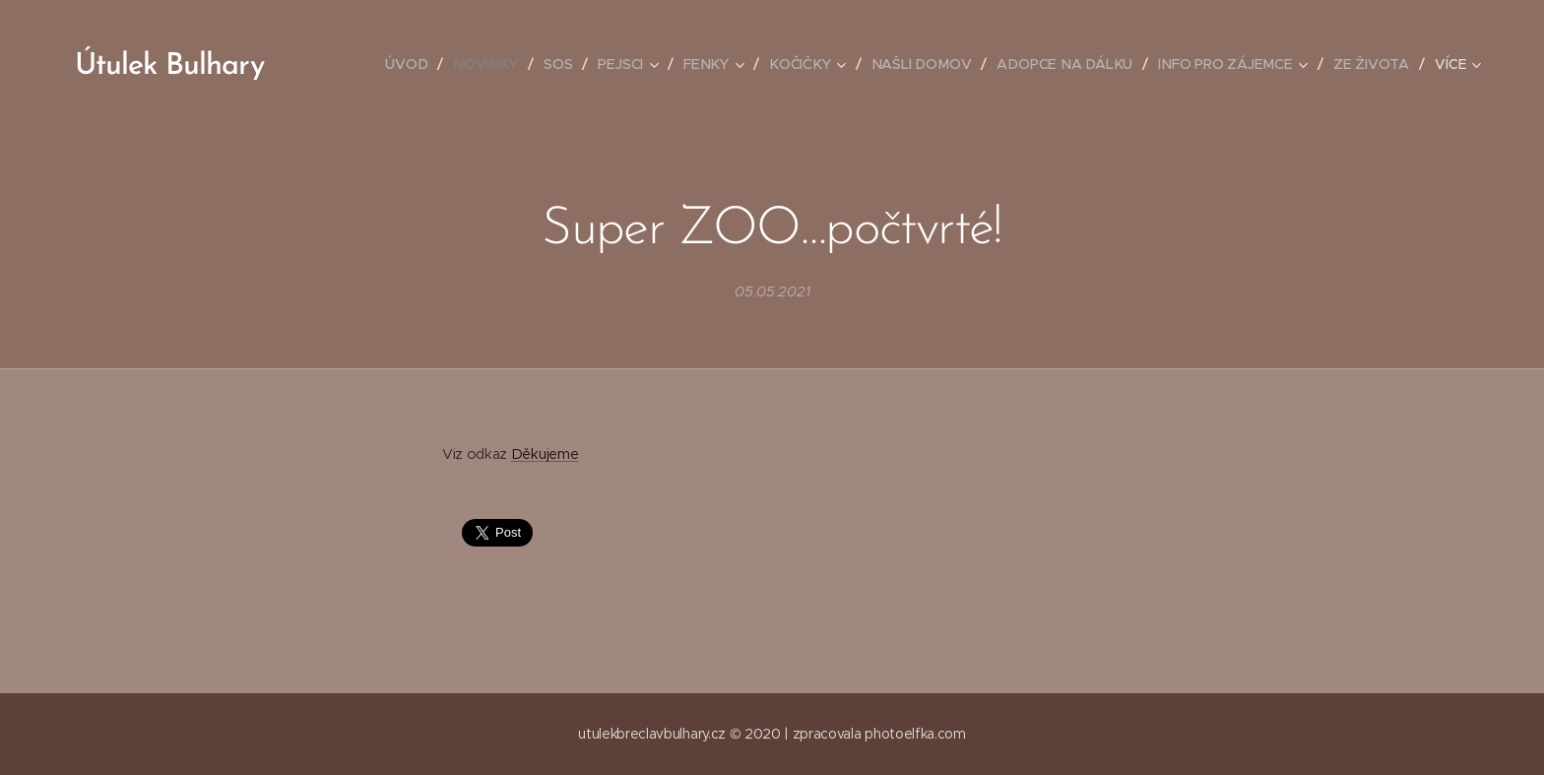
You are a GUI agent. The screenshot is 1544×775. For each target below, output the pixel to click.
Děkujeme (544, 454)
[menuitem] (417, 64)
